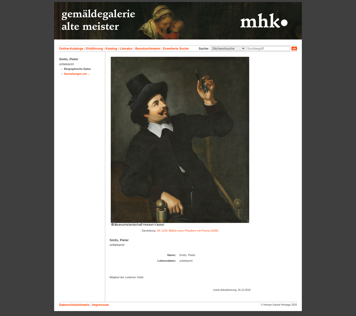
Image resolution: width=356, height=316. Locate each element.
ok (294, 48)
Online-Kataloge (71, 48)
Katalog (111, 48)
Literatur (126, 48)
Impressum (100, 305)
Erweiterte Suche (176, 48)
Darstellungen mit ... (77, 73)
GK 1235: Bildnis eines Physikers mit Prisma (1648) (187, 230)
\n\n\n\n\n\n (228, 48)
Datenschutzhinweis (74, 305)
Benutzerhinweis (147, 48)
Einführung (94, 48)
